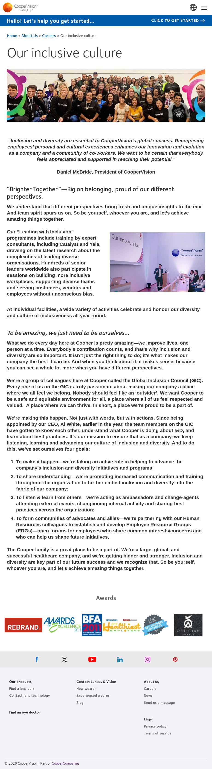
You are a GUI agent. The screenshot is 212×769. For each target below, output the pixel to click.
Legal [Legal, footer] (148, 719)
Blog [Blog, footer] (80, 702)
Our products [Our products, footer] (20, 681)
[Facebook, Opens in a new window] (37, 660)
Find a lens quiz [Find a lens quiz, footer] (21, 688)
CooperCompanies (65, 763)
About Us (29, 35)
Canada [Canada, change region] (193, 7)
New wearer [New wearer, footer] (86, 688)
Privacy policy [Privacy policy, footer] (155, 726)
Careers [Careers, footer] (150, 688)
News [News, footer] (148, 695)
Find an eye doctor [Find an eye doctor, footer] (24, 712)
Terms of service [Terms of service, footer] (157, 733)
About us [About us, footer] (151, 681)
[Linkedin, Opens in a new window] (120, 660)
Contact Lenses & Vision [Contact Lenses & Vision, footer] (96, 681)
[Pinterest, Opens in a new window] (175, 660)
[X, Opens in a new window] (64, 660)
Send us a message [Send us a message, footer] (159, 702)
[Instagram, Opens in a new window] (147, 660)
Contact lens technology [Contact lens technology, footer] (29, 695)
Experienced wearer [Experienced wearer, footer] (92, 695)
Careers (49, 35)
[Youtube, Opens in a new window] (92, 660)
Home (12, 35)
